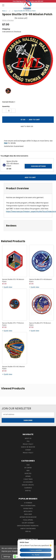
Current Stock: (8, 102)
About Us (28, 438)
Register (32, 447)
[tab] (28, 188)
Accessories (28, 482)
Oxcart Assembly (28, 523)
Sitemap (28, 450)
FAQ (5, 143)
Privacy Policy (28, 444)
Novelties (28, 473)
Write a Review (8, 20)
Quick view (8, 287)
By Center (28, 468)
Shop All (28, 491)
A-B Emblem (28, 503)
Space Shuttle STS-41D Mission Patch (13, 163)
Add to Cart (28, 119)
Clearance (28, 488)
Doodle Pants (28, 508)
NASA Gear (28, 514)
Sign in (23, 447)
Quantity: (6, 106)
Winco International (28, 506)
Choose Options (38, 166)
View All (28, 531)
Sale (28, 465)
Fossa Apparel (28, 520)
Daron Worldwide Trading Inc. (28, 526)
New (28, 470)
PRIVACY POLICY (28, 453)
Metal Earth (28, 511)
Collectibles (28, 479)
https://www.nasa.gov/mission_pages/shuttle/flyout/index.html (31, 211)
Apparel (28, 476)
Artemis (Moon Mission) (28, 517)
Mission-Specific (28, 485)
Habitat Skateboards (28, 528)
